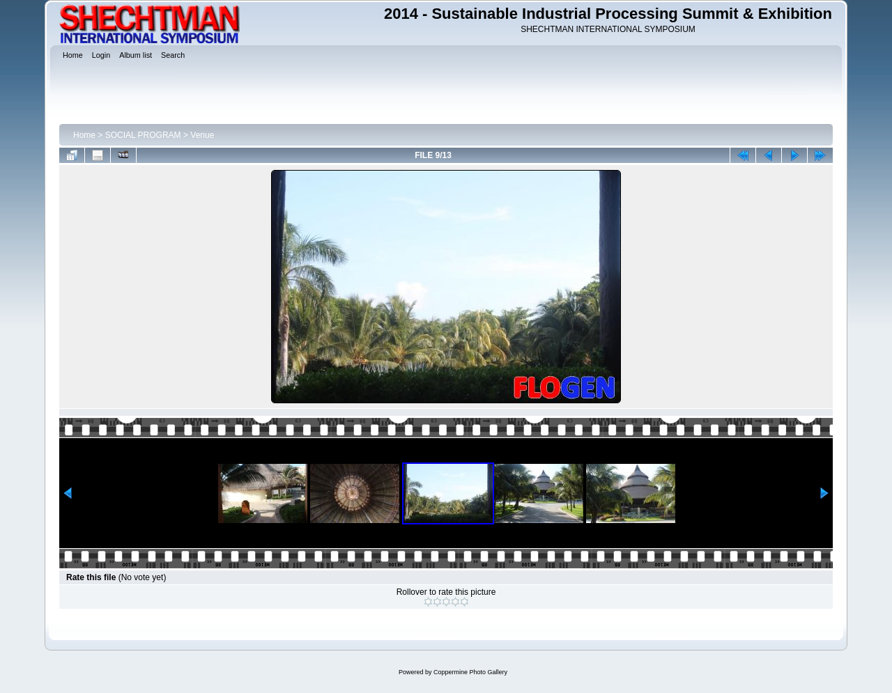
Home (84, 135)
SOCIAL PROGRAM (143, 135)
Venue (202, 135)
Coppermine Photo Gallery (470, 672)
